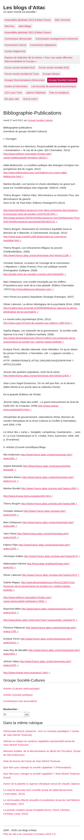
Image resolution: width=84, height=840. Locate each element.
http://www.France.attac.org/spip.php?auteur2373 (49, 575)
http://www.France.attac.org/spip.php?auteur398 (48, 503)
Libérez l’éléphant (36, 92)
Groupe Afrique (51, 73)
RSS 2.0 (51, 834)
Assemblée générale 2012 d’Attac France (28, 32)
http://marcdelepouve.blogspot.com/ (31, 289)
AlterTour (10, 26)
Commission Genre (15, 45)
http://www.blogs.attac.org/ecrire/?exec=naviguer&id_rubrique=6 (39, 620)
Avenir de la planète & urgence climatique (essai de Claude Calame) (41, 783)
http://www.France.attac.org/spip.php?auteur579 (51, 556)
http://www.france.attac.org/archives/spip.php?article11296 (36, 255)
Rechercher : (11, 709)
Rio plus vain (12, 98)
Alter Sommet (62, 19)
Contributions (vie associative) (20, 701)
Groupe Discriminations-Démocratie (25, 80)
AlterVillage (25, 26)
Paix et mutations (59, 92)
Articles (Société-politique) (18, 694)
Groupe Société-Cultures (62, 80)
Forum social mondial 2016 (54, 67)
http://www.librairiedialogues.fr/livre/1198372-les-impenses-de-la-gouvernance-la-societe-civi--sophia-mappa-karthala (39, 586)
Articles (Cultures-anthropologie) (21, 688)
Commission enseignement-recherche (57, 38)
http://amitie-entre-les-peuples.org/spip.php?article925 (33, 274)
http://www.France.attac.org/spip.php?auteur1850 (48, 488)
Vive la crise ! (30, 98)
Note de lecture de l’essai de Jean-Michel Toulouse (31, 761)
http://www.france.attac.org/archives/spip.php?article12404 (36, 375)
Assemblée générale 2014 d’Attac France (28, 19)
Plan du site (9, 834)
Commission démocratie (18, 38)
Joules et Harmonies (16, 86)
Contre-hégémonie (15, 51)
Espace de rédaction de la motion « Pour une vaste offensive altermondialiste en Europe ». (39, 59)
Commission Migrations (43, 45)
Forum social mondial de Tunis (22, 73)
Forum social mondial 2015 (20, 67)
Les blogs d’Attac (24, 7)
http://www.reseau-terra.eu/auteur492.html (26, 496)
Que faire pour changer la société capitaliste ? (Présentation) (37, 767)
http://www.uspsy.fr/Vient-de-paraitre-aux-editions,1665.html (36, 323)
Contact (40, 834)
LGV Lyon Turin (13, 92)
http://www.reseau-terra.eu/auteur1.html (25, 672)
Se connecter (26, 834)
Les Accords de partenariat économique (53, 86)
